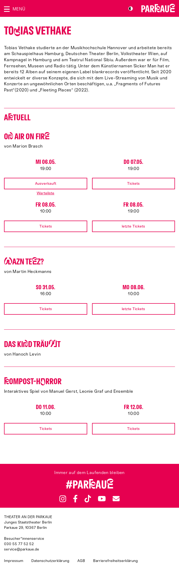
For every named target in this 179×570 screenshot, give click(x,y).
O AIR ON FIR (26, 136)
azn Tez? (24, 261)
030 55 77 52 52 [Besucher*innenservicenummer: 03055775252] (19, 544)
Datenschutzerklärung (50, 561)
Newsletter (116, 498)
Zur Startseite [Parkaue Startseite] (158, 8)
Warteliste (45, 193)
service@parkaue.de (21, 549)
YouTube (102, 499)
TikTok (88, 498)
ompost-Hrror (33, 381)
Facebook (75, 498)
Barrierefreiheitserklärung (115, 561)
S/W (130, 8)
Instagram (62, 498)
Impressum (13, 561)
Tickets (133, 183)
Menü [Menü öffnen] (19, 8)
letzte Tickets (133, 226)
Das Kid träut (32, 344)
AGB (81, 561)
